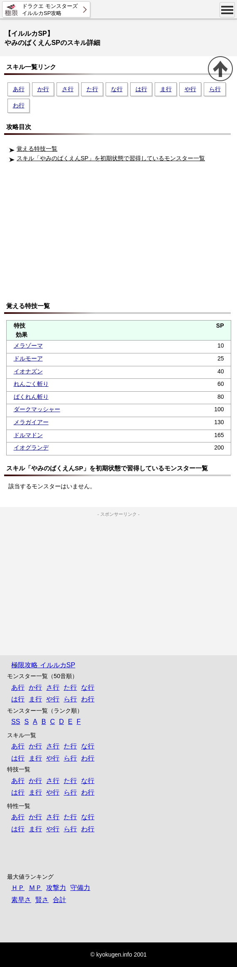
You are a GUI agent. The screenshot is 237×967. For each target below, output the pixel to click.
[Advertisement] (120, 234)
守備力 (80, 887)
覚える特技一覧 (37, 148)
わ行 (19, 105)
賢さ (42, 899)
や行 (190, 89)
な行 (117, 89)
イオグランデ (31, 447)
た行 (92, 89)
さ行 (68, 89)
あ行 (19, 89)
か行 (43, 89)
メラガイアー (31, 422)
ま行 (166, 89)
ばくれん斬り (31, 396)
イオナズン (28, 371)
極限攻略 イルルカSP (43, 665)
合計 (59, 899)
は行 (141, 89)
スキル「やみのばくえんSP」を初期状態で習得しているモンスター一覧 (111, 158)
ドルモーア (28, 358)
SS (15, 721)
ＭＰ (35, 887)
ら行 (215, 89)
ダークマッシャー (37, 409)
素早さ (21, 899)
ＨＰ (18, 887)
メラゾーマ (28, 345)
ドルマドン (28, 435)
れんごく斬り (31, 383)
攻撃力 (56, 887)
